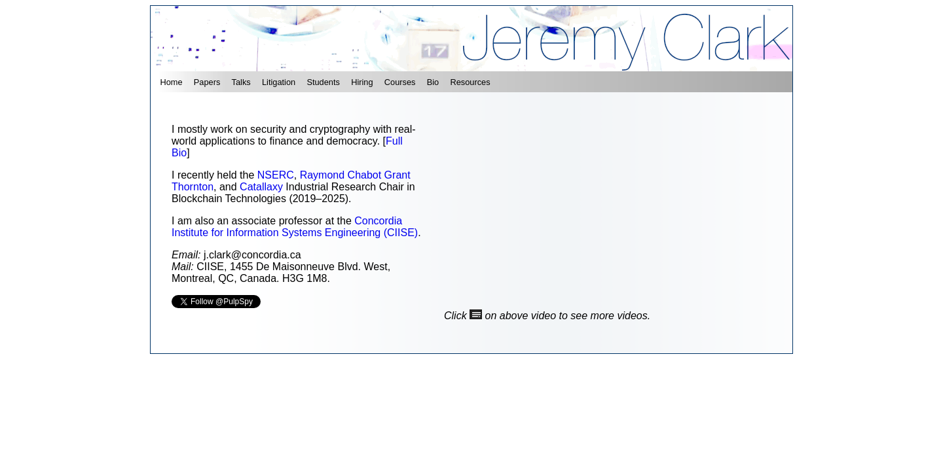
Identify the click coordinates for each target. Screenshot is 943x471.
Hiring (362, 82)
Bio (433, 82)
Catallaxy (261, 186)
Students (323, 82)
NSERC (275, 175)
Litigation (278, 82)
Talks (241, 82)
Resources (470, 82)
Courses (400, 82)
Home (171, 82)
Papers (207, 82)
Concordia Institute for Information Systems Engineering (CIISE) (295, 226)
